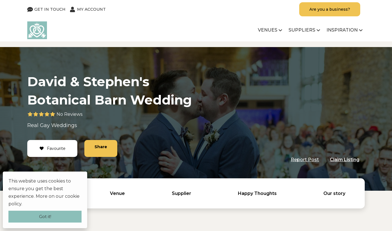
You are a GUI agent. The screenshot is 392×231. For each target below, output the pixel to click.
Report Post (305, 159)
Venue (117, 193)
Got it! (45, 216)
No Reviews (69, 114)
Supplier (181, 193)
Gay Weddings (58, 125)
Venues (267, 30)
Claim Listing (344, 159)
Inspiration (342, 30)
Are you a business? (329, 9)
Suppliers (302, 30)
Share (100, 146)
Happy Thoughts (257, 193)
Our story (334, 193)
